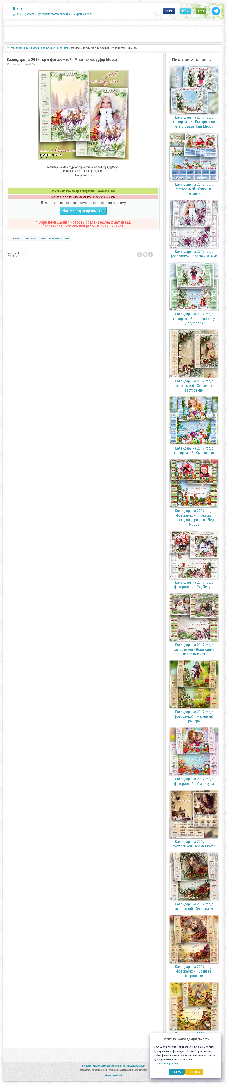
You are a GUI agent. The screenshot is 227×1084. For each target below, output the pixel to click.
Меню (185, 10)
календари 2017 (22, 238)
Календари (16, 64)
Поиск (168, 10)
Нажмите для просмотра (83, 210)
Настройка (194, 1071)
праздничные (54, 238)
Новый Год (29, 64)
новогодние (35, 238)
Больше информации (166, 1063)
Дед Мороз (64, 238)
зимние (43, 238)
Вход (201, 10)
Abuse (108, 1075)
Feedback (117, 1075)
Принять (176, 1071)
